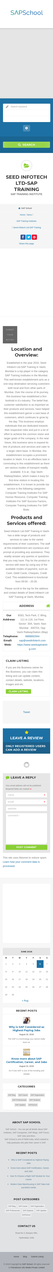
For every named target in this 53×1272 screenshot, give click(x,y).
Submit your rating (10, 334)
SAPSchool (33, 1105)
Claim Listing (18, 691)
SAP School (27, 1264)
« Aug (25, 1000)
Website (12, 808)
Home (22, 215)
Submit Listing (37, 1257)
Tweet (26, 712)
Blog (25, 1257)
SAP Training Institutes (26, 221)
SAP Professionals (19, 1100)
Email (26, 801)
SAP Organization (37, 1095)
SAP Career (23, 1095)
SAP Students (34, 1100)
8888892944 (32, 636)
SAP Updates (20, 1105)
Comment (14, 815)
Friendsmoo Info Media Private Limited (28, 1267)
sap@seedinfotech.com (32, 640)
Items (29, 215)
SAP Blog (11, 1095)
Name (26, 795)
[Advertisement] (26, 283)
